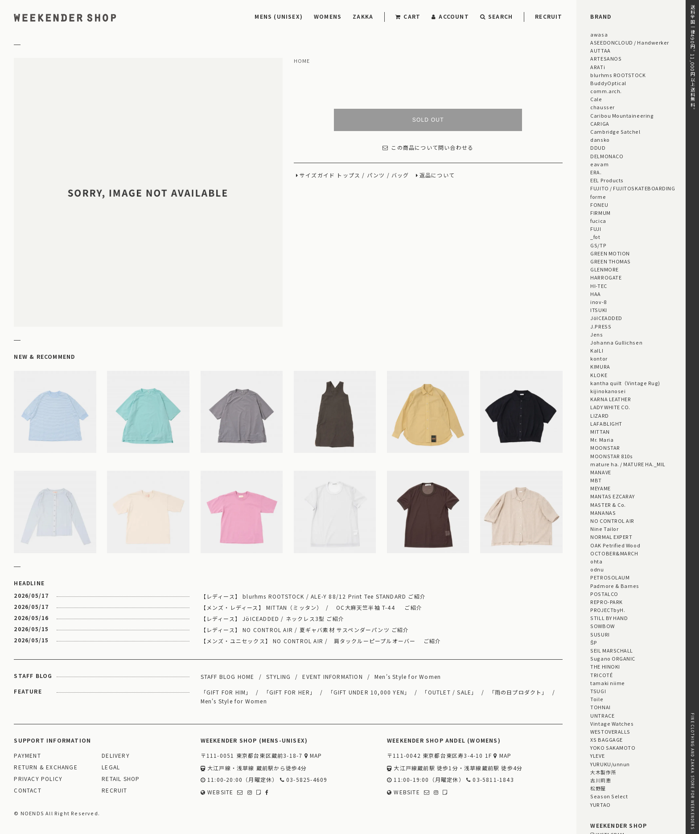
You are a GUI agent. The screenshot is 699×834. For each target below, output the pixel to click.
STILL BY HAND (609, 617)
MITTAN (599, 431)
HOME (302, 61)
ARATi (597, 66)
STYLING (278, 676)
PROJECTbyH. (607, 609)
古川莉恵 (600, 780)
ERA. (595, 172)
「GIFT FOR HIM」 (226, 692)
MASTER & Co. (607, 504)
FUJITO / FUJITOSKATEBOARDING (632, 188)
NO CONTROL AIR (612, 520)
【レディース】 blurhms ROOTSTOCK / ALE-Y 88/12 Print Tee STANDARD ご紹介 (313, 596)
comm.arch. (605, 90)
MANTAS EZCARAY (612, 496)
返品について (437, 175)
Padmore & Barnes (614, 585)
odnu (597, 569)
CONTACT (27, 790)
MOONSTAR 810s (611, 456)
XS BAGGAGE (606, 739)
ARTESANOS (605, 58)
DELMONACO (606, 156)
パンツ (376, 175)
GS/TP (598, 245)
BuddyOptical (608, 82)
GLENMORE (604, 269)
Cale (596, 99)
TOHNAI (600, 707)
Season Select (609, 796)
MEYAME (600, 488)
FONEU (599, 204)
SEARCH (496, 16)
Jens (596, 334)
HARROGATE (605, 277)
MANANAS (603, 512)
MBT (596, 480)
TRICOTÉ (601, 674)
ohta (596, 561)
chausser (602, 107)
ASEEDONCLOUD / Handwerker (629, 42)
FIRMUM (600, 212)
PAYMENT (27, 755)
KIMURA (600, 366)
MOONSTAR (605, 447)
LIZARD (599, 415)
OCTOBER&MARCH (614, 553)
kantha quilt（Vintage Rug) (625, 382)
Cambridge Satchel (615, 131)
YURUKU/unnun (609, 764)
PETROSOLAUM (609, 577)
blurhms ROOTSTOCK (618, 74)
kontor (598, 358)
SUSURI (599, 634)
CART (407, 16)
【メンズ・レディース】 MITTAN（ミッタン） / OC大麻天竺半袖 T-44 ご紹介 (311, 607)
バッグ (400, 175)
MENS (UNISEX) (279, 16)
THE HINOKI (605, 666)
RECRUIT (548, 16)
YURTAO (600, 804)
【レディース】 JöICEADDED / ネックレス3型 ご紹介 (272, 618)
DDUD (597, 147)
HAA (595, 293)
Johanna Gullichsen (616, 342)
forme (598, 196)
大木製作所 (603, 772)
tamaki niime (607, 682)
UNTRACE (602, 715)
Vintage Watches (611, 723)
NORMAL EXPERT (611, 536)
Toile (596, 699)
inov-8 (598, 301)
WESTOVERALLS (610, 731)
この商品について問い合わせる (427, 147)
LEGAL (111, 767)
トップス (348, 175)
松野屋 (598, 788)
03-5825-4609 (304, 779)
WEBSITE (217, 792)
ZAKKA (363, 16)
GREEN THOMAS (610, 261)
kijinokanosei (607, 390)
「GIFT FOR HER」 (289, 692)
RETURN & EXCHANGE (45, 767)
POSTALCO (604, 593)
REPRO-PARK (606, 601)
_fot (595, 236)
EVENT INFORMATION (332, 676)
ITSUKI (598, 309)
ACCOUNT (450, 16)
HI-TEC (598, 285)
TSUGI (598, 690)
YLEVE (597, 755)
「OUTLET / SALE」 (449, 692)
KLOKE (598, 374)
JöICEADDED (606, 317)
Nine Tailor (604, 528)
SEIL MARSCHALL (611, 650)
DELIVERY (116, 755)
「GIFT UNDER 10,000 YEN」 (369, 692)
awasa (599, 34)
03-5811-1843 (490, 779)
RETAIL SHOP (121, 779)
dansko (599, 139)
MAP (313, 755)
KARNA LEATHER (610, 399)
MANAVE (600, 472)
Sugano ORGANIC (612, 658)
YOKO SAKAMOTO (612, 747)
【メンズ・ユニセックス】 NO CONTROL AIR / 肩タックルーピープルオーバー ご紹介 (321, 641)
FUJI (595, 228)
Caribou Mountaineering (622, 115)
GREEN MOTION (609, 253)
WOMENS (327, 16)
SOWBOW (602, 625)
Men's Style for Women (407, 676)
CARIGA (599, 123)
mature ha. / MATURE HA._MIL (628, 464)
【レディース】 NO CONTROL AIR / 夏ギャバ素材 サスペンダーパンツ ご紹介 (305, 629)
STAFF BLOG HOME (228, 676)
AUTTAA (600, 50)
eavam (599, 164)
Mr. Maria (601, 439)
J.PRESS (600, 326)
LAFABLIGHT (606, 423)
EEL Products (606, 180)
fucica (598, 220)
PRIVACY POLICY (38, 779)
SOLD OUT (428, 120)
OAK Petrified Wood (615, 545)
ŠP (593, 642)
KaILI (596, 350)
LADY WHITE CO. (610, 407)
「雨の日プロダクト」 (518, 692)
